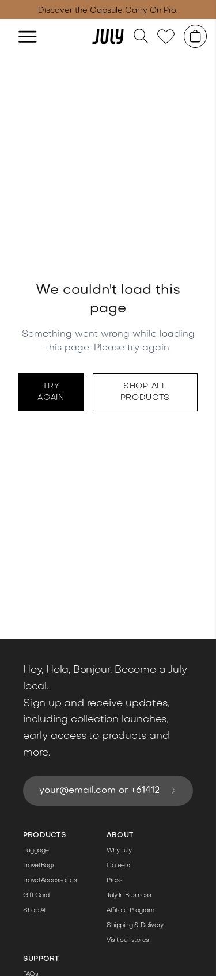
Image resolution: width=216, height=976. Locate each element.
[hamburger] (27, 36)
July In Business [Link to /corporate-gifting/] (129, 896)
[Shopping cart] (195, 36)
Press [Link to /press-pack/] (115, 881)
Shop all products (145, 392)
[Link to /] (108, 36)
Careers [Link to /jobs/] (118, 866)
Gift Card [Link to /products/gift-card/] (36, 896)
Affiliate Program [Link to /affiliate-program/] (130, 911)
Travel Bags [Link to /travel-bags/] (39, 866)
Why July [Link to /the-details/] (119, 851)
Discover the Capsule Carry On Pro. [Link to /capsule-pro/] (108, 10)
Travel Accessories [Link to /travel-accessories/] (50, 881)
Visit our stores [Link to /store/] (128, 940)
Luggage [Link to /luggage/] (36, 851)
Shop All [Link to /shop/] (34, 911)
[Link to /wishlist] (166, 36)
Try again (51, 392)
